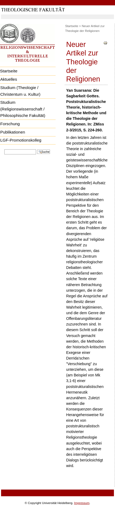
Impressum (81, 503)
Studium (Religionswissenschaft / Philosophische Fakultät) (22, 109)
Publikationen (12, 132)
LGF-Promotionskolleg (20, 140)
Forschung (10, 123)
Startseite (71, 26)
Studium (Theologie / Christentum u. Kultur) (20, 91)
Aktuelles (8, 79)
